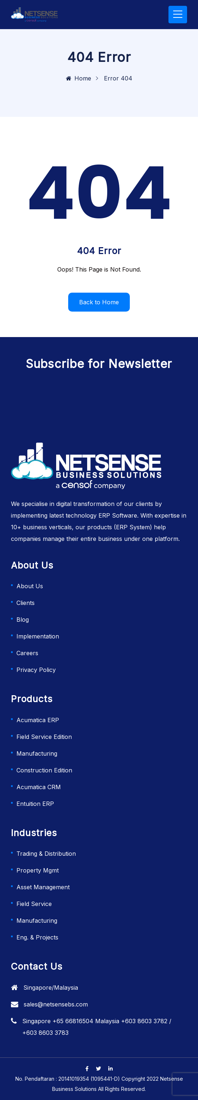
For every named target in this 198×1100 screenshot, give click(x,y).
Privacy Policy (36, 669)
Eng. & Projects (37, 937)
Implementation (37, 636)
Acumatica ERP (37, 720)
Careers (27, 653)
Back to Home (99, 302)
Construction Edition (44, 770)
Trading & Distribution (46, 853)
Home (78, 78)
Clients (25, 602)
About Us (29, 586)
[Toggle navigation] (177, 14)
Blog (22, 619)
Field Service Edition (44, 736)
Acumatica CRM (38, 787)
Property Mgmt (37, 870)
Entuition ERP (35, 803)
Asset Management (43, 887)
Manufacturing (36, 753)
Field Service (34, 903)
